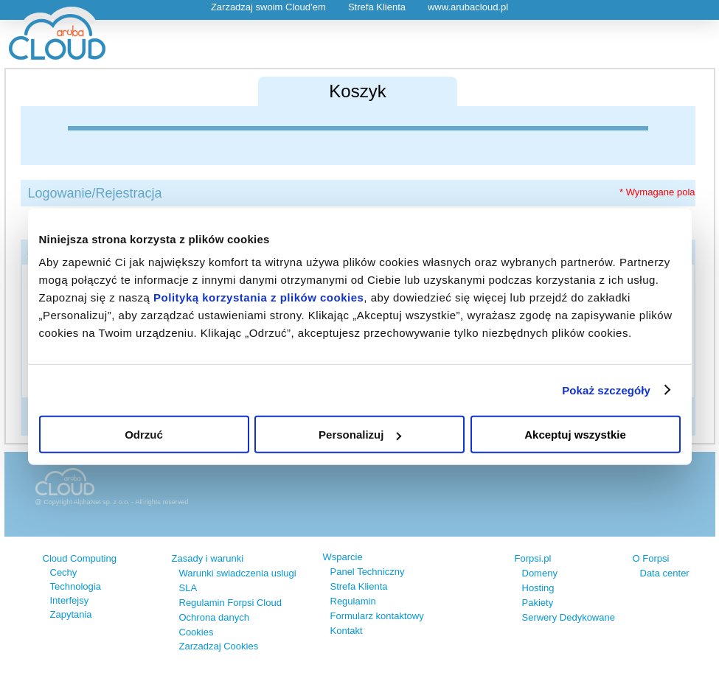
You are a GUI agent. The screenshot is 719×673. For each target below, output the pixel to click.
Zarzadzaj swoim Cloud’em (268, 7)
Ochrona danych (214, 617)
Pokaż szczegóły (606, 389)
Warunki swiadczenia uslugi (237, 573)
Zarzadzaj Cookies (219, 646)
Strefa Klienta (377, 7)
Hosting (538, 587)
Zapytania (71, 614)
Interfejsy (69, 600)
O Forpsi (651, 558)
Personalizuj (360, 434)
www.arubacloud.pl (468, 7)
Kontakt (346, 630)
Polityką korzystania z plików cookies (258, 297)
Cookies (196, 632)
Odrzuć (144, 434)
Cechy (63, 572)
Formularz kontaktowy (377, 615)
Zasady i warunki (208, 558)
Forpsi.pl (533, 558)
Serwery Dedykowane (568, 617)
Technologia (75, 586)
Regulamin (353, 601)
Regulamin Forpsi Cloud (230, 602)
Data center (665, 573)
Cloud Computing (80, 558)
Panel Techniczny (367, 571)
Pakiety (538, 602)
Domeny (540, 573)
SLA (188, 587)
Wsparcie (343, 556)
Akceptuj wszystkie (575, 434)
